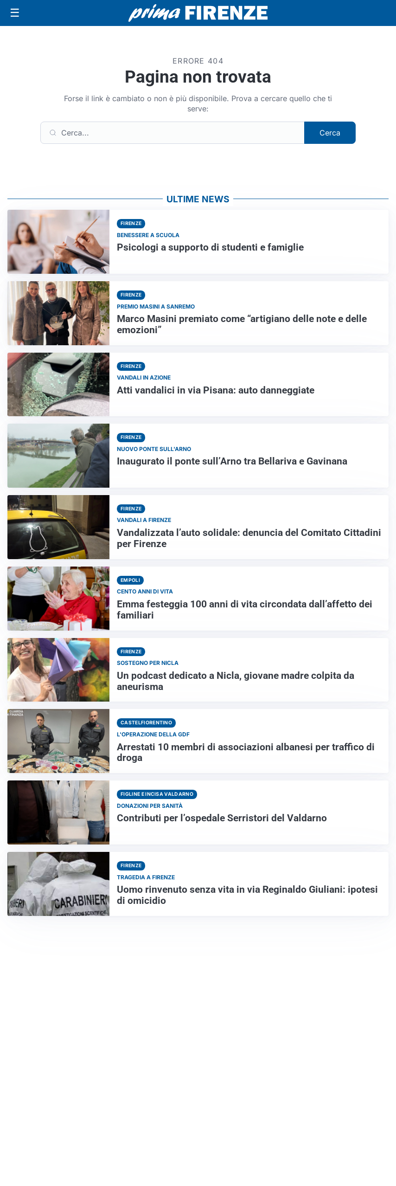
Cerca (329, 132)
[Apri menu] (14, 13)
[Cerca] (172, 133)
